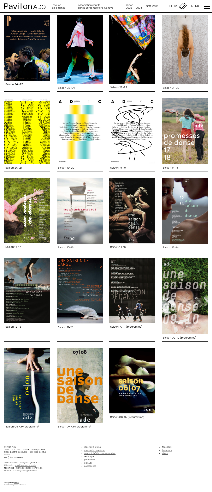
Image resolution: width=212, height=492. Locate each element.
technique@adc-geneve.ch (29, 468)
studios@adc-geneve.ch (25, 470)
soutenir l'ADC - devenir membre (100, 453)
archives (88, 463)
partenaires (89, 459)
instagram (167, 450)
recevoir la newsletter (94, 450)
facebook (166, 447)
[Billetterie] (177, 6)
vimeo (165, 453)
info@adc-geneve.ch (30, 462)
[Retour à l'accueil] (27, 6)
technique (89, 456)
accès (7, 454)
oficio (16, 482)
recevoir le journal (92, 447)
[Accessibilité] (154, 6)
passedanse (90, 466)
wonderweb (21, 485)
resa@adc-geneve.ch (25, 465)
